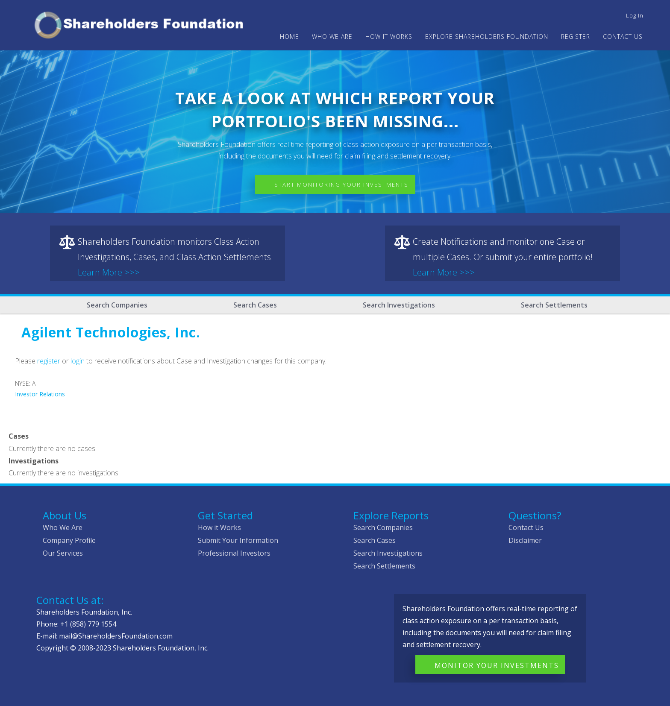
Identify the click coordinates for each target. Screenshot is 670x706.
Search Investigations (399, 305)
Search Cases (255, 305)
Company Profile (69, 540)
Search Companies (117, 305)
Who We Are (62, 527)
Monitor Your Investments (497, 665)
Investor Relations (40, 394)
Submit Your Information (238, 540)
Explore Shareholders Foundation (486, 36)
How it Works (219, 527)
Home (289, 36)
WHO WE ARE (332, 36)
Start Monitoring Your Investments (341, 184)
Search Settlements (554, 305)
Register (575, 36)
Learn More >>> (109, 272)
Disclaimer (525, 540)
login (78, 361)
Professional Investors (234, 553)
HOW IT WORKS (388, 36)
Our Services (63, 553)
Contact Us (623, 36)
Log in (635, 15)
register (48, 361)
